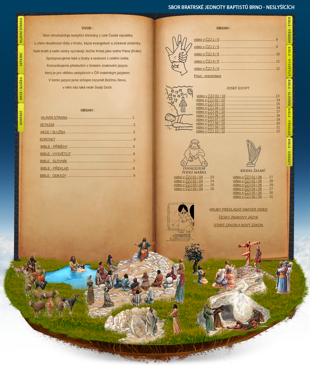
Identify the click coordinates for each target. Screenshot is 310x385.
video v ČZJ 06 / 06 (247, 197)
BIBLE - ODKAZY (53, 176)
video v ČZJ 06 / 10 (210, 116)
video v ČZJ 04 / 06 (247, 189)
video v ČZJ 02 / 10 (210, 100)
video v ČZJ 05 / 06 (247, 193)
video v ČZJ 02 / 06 (247, 181)
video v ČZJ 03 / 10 (210, 104)
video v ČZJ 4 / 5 (206, 61)
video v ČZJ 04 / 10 (210, 108)
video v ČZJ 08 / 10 (210, 123)
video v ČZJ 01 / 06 (247, 177)
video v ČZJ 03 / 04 (188, 185)
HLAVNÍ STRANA (54, 118)
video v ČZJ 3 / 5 (206, 54)
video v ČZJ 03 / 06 (247, 185)
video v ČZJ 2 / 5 (206, 47)
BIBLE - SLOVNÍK (53, 161)
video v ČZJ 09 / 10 (210, 127)
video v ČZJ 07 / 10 (210, 120)
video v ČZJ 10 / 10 (210, 131)
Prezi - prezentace (207, 76)
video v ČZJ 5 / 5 (206, 69)
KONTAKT (47, 139)
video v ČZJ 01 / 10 (211, 96)
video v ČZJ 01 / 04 (188, 177)
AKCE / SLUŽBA (52, 132)
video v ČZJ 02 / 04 (188, 181)
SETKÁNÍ (47, 125)
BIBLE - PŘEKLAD (55, 168)
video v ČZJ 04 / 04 (188, 189)
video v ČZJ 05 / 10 (210, 112)
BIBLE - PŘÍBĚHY (54, 147)
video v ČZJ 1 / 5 (206, 40)
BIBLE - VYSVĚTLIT (55, 154)
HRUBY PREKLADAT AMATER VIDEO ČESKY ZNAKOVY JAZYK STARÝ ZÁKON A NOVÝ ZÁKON (238, 217)
